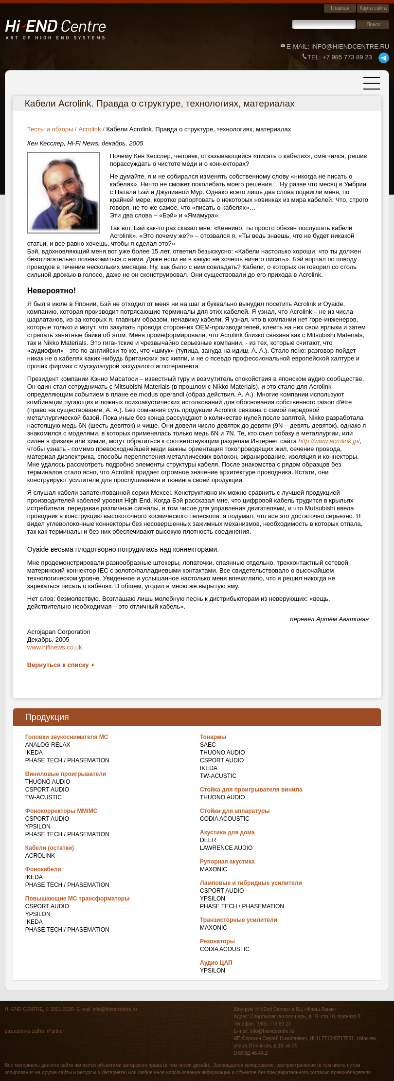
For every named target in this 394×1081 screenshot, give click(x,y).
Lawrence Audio (226, 848)
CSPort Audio (47, 789)
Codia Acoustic (225, 818)
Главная (340, 8)
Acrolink (40, 855)
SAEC (208, 744)
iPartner (55, 1031)
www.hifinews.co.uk (54, 647)
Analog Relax (48, 744)
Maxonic (213, 869)
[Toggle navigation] (371, 83)
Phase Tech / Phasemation (67, 760)
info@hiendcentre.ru (115, 1009)
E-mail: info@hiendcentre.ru (338, 46)
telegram (383, 58)
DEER (208, 840)
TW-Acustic (43, 797)
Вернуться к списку (58, 664)
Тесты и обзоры (50, 129)
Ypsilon (38, 826)
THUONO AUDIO (48, 781)
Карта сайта (373, 8)
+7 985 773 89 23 (339, 57)
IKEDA (34, 752)
